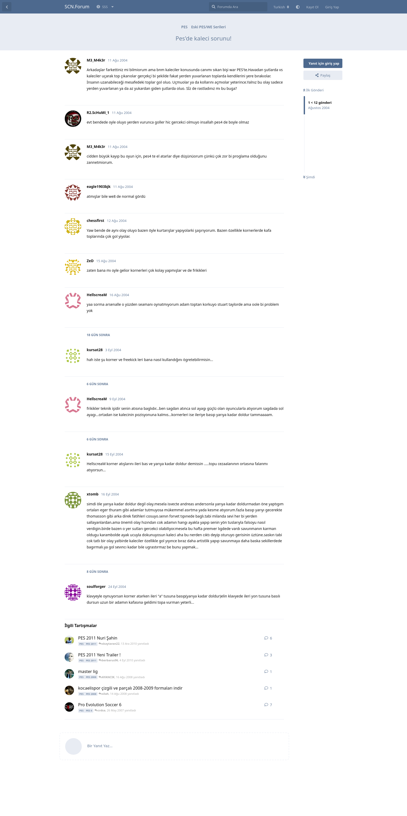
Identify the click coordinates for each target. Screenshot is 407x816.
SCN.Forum (77, 6)
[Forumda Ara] (238, 6)
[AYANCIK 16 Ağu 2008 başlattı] (69, 673)
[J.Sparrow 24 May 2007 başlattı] (69, 707)
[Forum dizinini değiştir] (281, 7)
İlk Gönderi (313, 90)
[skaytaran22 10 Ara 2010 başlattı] (69, 640)
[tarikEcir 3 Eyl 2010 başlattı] (69, 657)
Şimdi (309, 177)
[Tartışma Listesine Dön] (6, 6)
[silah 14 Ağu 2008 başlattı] (69, 690)
